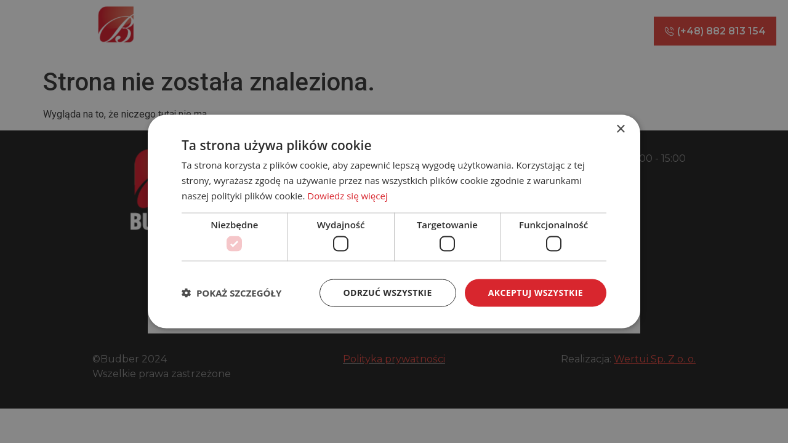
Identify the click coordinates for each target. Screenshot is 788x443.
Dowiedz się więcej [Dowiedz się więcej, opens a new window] (347, 195)
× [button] (620, 129)
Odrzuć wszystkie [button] (388, 292)
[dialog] (394, 221)
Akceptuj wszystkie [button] (535, 292)
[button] (231, 292)
